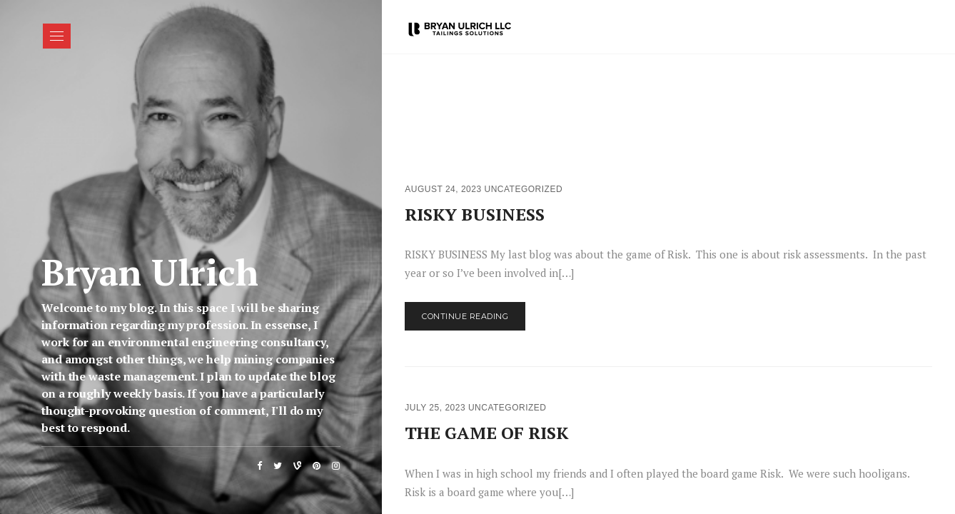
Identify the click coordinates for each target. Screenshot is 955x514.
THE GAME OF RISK (487, 432)
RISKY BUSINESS (475, 214)
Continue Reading (465, 316)
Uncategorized (523, 189)
